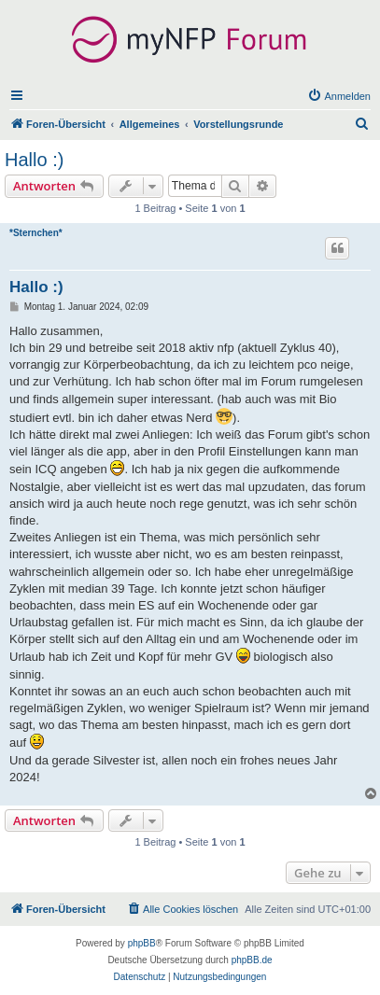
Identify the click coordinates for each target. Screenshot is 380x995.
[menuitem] (339, 96)
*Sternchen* (36, 233)
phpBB (142, 943)
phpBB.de (252, 960)
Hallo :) (34, 159)
